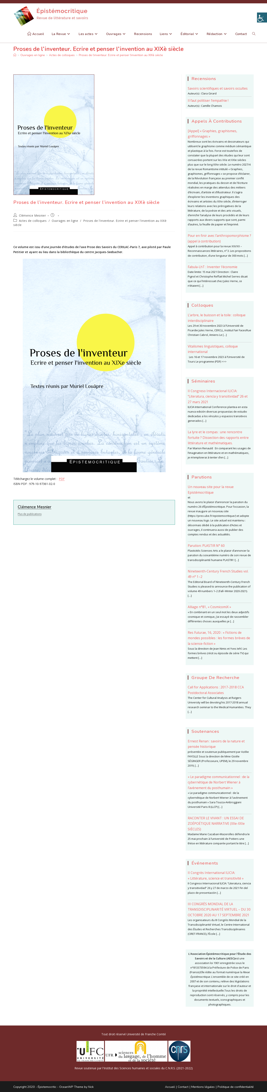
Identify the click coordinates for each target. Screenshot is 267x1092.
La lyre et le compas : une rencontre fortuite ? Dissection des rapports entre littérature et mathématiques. (218, 437)
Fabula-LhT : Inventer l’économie (212, 267)
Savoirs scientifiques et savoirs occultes (218, 88)
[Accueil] (14, 55)
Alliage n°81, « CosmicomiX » (209, 607)
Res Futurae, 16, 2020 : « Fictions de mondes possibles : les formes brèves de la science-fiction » (219, 638)
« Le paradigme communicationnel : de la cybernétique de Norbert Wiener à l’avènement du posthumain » (218, 782)
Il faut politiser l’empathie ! (208, 100)
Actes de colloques (33, 221)
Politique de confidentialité (236, 1087)
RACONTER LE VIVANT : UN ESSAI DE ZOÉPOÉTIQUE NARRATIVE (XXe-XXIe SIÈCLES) (216, 823)
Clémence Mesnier (32, 215)
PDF (62, 479)
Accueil (170, 1087)
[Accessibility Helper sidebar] (262, 18)
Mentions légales (203, 1087)
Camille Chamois (211, 106)
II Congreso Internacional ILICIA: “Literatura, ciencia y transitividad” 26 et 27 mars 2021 (218, 396)
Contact (183, 1087)
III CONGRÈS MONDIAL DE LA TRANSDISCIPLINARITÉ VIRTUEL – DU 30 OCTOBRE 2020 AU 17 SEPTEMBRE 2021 (219, 909)
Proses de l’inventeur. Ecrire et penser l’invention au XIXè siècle (121, 55)
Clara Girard (209, 93)
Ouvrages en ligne (65, 221)
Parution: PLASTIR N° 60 (206, 545)
